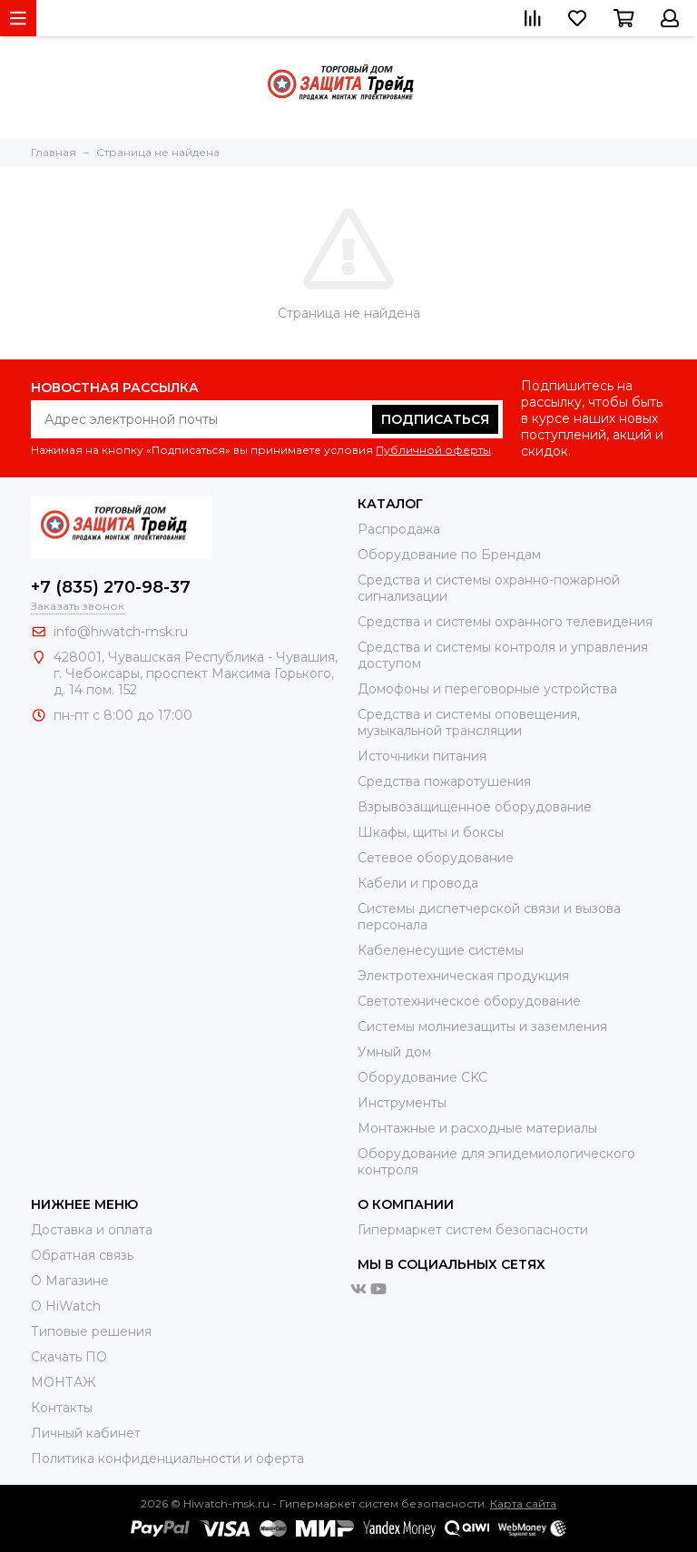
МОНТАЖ (63, 1382)
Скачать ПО (69, 1357)
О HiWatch (66, 1306)
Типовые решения (91, 1331)
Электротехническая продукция (463, 976)
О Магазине (70, 1280)
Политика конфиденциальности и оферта (167, 1458)
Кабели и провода (418, 883)
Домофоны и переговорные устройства (487, 689)
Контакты (62, 1408)
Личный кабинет (86, 1433)
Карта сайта (523, 1503)
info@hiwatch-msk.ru (121, 632)
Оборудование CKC (422, 1077)
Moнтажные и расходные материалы (477, 1128)
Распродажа (399, 529)
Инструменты (402, 1103)
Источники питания (422, 756)
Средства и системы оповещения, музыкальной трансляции (469, 722)
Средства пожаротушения (444, 781)
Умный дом (394, 1052)
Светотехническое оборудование (469, 1001)
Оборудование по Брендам (449, 554)
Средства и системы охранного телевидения (505, 622)
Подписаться (435, 419)
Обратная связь (82, 1255)
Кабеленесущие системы (441, 950)
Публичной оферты (433, 450)
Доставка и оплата (91, 1230)
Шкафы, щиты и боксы (431, 832)
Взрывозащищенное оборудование (475, 807)
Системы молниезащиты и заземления (482, 1026)
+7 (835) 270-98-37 (111, 587)
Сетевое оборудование (436, 858)
